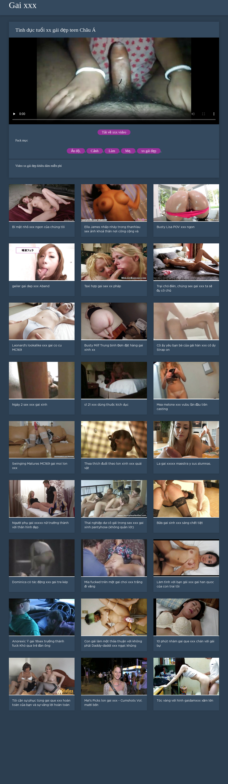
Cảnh (95, 151)
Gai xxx (23, 5)
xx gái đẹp (148, 151)
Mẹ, (128, 151)
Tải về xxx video (114, 132)
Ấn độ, (76, 151)
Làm (112, 151)
